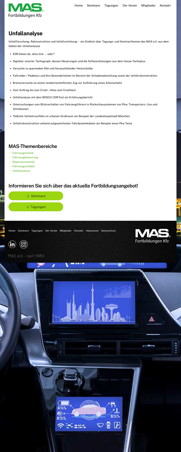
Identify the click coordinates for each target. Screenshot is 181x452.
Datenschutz (108, 230)
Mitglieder (148, 5)
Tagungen (111, 5)
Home (79, 5)
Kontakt (165, 5)
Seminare (93, 5)
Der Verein (130, 5)
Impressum (92, 230)
